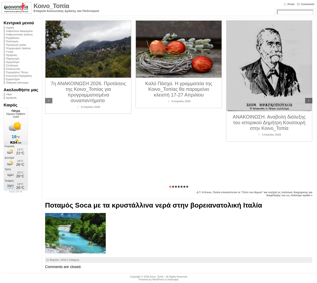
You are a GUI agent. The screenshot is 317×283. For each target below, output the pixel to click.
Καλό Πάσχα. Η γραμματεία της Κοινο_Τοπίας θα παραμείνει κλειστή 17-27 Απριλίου (178, 89)
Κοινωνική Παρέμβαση (19, 75)
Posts (291, 4)
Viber (9, 94)
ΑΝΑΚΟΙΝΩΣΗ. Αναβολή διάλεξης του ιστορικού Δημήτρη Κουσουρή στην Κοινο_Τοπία (269, 122)
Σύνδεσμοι (12, 65)
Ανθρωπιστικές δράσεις (19, 34)
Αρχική (10, 27)
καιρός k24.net (15, 192)
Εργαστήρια (13, 79)
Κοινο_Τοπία (51, 6)
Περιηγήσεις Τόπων (17, 72)
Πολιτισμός (12, 41)
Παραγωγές (12, 58)
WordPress (158, 279)
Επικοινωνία (13, 68)
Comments (307, 4)
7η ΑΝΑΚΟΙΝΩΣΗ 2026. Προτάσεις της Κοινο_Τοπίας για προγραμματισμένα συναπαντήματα (88, 92)
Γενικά (9, 51)
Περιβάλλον (12, 37)
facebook (11, 97)
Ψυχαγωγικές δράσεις (18, 48)
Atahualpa (172, 279)
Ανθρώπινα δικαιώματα (19, 31)
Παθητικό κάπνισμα (17, 82)
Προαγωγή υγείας (16, 44)
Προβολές (11, 55)
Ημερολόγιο (12, 62)
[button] (170, 187)
